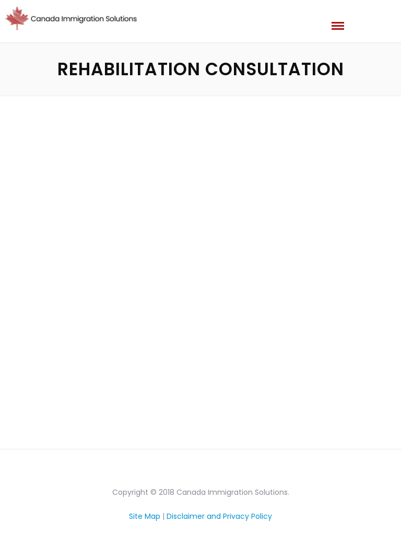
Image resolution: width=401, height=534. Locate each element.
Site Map (144, 516)
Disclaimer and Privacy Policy (219, 516)
